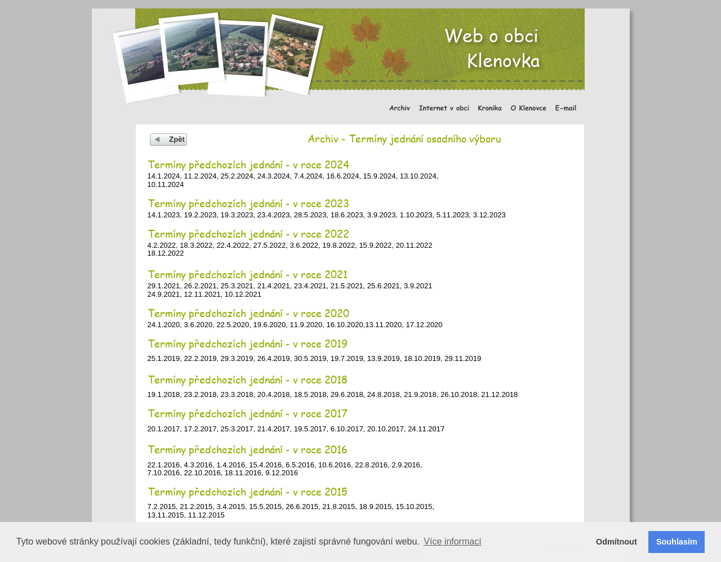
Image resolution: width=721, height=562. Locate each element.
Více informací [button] (452, 541)
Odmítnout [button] (616, 541)
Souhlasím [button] (676, 541)
